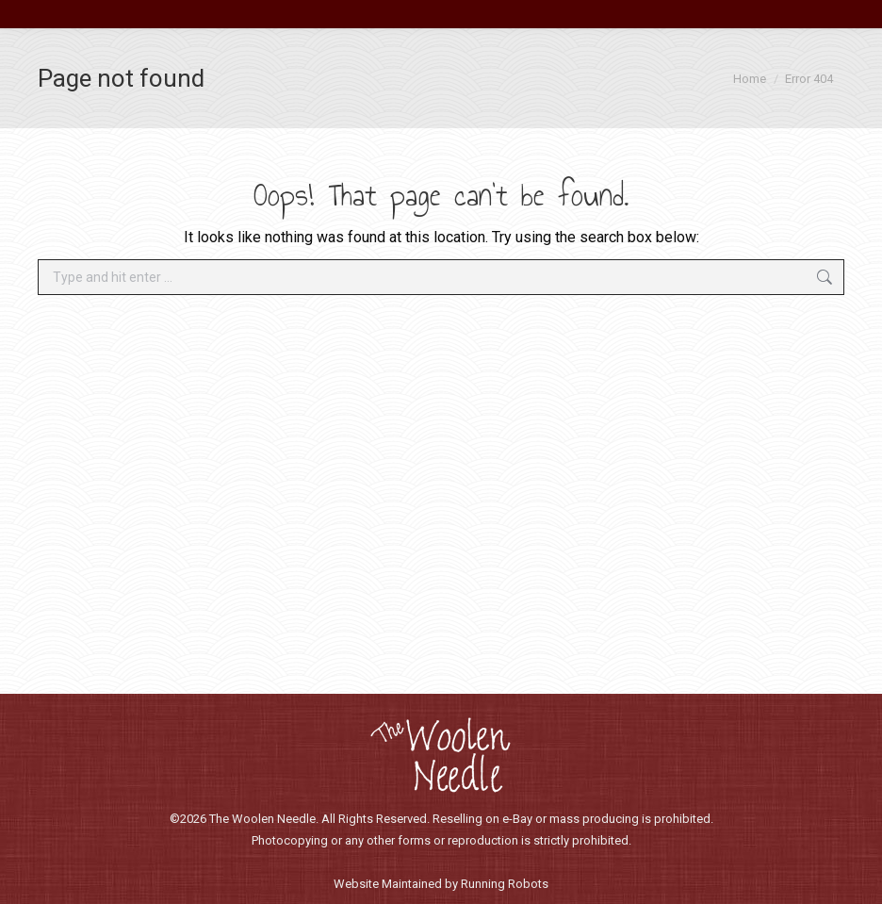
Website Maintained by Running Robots (441, 884)
